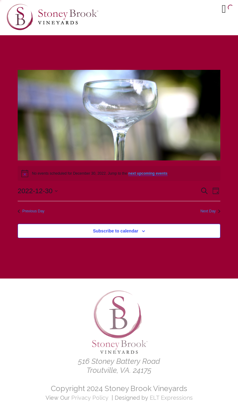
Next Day (210, 211)
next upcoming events (148, 173)
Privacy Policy (89, 397)
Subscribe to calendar (115, 230)
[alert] (119, 173)
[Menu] (224, 8)
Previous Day (31, 211)
